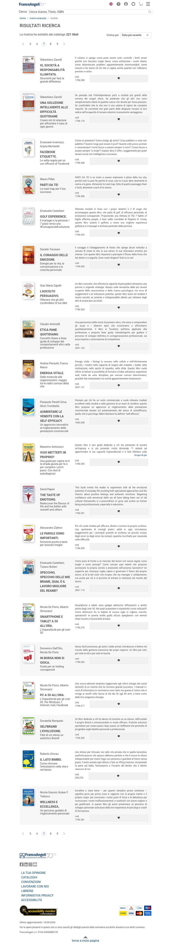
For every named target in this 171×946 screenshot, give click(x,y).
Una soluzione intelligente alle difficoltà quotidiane (54, 109)
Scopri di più (140, 455)
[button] (110, 4)
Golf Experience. (53, 216)
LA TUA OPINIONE (33, 873)
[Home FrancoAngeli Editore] (32, 4)
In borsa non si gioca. (52, 660)
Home (23, 18)
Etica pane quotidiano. (49, 332)
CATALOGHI (29, 877)
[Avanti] (64, 44)
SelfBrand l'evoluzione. (50, 729)
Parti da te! (49, 185)
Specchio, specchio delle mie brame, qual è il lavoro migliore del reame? (55, 581)
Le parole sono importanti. (52, 536)
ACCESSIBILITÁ (31, 900)
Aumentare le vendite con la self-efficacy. (52, 416)
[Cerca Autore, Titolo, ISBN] (87, 11)
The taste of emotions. (50, 497)
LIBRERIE (27, 891)
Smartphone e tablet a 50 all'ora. (51, 621)
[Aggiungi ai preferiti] (119, 78)
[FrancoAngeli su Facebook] (21, 865)
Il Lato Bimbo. (51, 759)
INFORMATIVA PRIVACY (37, 895)
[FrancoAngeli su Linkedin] (26, 865)
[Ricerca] (150, 11)
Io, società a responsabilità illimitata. (52, 70)
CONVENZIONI (31, 882)
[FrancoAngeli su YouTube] (35, 865)
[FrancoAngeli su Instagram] (30, 865)
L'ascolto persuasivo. (49, 294)
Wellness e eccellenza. (49, 804)
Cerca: (23, 11)
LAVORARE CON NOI (35, 886)
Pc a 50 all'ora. (52, 695)
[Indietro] (23, 44)
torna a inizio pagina (85, 940)
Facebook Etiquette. (48, 154)
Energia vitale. (52, 373)
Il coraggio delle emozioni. (54, 257)
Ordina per (113, 35)
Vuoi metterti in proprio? (53, 455)
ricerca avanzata (38, 18)
